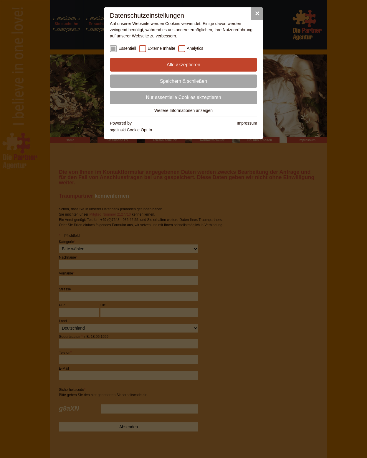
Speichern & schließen (183, 81)
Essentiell (127, 48)
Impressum (247, 123)
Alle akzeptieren (183, 64)
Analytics (195, 48)
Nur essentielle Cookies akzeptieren (183, 97)
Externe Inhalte (161, 48)
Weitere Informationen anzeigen (183, 110)
